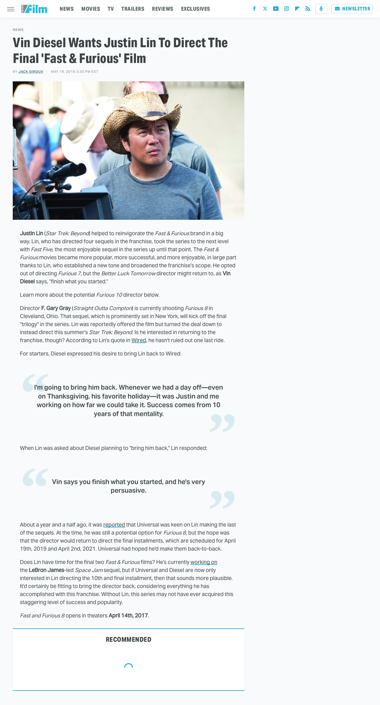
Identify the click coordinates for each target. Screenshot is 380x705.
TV (111, 8)
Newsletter (352, 9)
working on (204, 562)
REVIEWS (162, 8)
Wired (139, 340)
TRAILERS (132, 8)
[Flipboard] (297, 10)
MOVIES (90, 8)
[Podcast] (321, 9)
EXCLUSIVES (195, 8)
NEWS (67, 8)
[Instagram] (286, 10)
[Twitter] (265, 10)
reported (114, 524)
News (18, 30)
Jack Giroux (30, 71)
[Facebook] (254, 10)
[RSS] (308, 10)
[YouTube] (276, 10)
